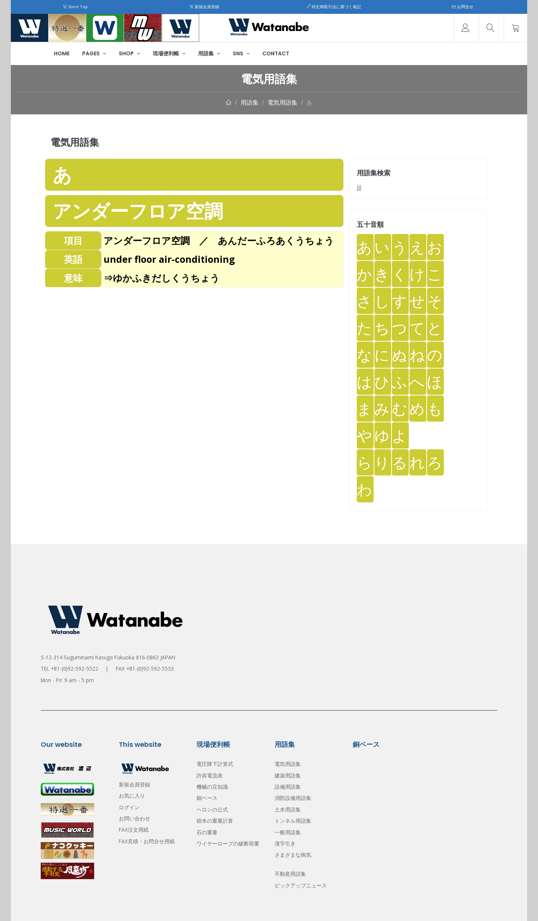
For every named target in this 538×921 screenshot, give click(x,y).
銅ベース (207, 797)
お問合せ (462, 6)
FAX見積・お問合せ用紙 (147, 841)
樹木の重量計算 (215, 820)
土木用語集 (288, 809)
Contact (275, 53)
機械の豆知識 (212, 786)
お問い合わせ (134, 818)
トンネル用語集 (293, 820)
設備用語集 (288, 786)
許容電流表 (210, 775)
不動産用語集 (290, 873)
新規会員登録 (204, 6)
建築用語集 (288, 775)
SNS (241, 53)
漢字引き (285, 843)
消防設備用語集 (293, 797)
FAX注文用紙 (134, 829)
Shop (129, 53)
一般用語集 (288, 832)
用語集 (209, 53)
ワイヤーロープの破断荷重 (228, 843)
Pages (94, 53)
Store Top (75, 6)
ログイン (129, 807)
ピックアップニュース (301, 885)
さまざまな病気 (293, 854)
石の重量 (207, 832)
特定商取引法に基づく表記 (333, 6)
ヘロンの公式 (212, 809)
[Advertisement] (194, 339)
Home (61, 53)
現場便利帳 (169, 53)
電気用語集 (282, 102)
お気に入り (132, 795)
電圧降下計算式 (215, 763)
